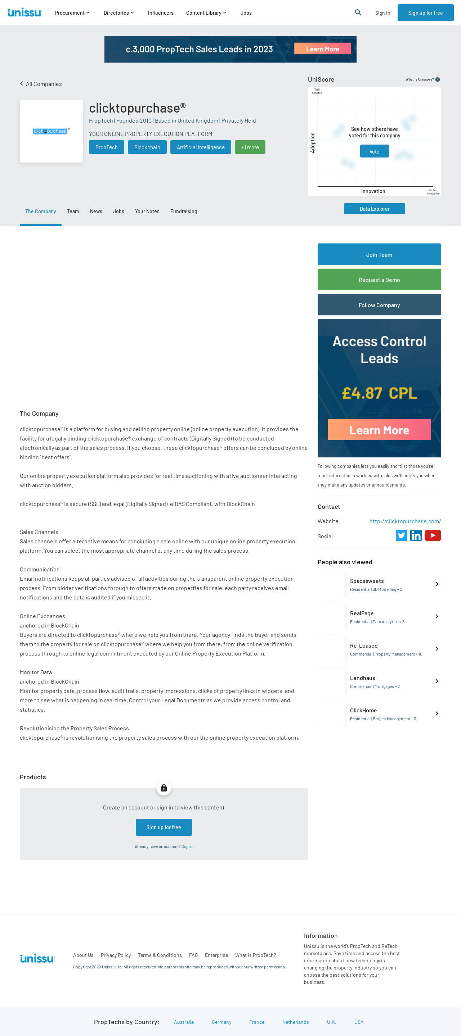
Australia (184, 1022)
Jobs (246, 13)
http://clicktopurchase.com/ (405, 520)
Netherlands (295, 1022)
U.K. (331, 1022)
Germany (221, 1022)
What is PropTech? (255, 955)
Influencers (161, 13)
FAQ (193, 955)
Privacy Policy (116, 955)
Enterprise (216, 955)
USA (359, 1022)
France (256, 1022)
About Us (83, 955)
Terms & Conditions (160, 955)
